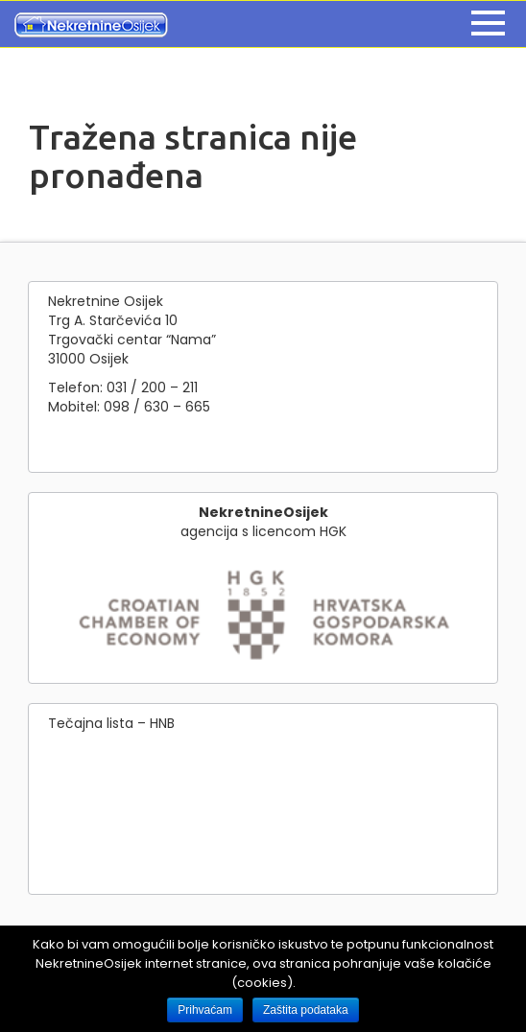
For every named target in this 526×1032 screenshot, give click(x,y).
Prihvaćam (205, 1010)
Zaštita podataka (305, 1010)
